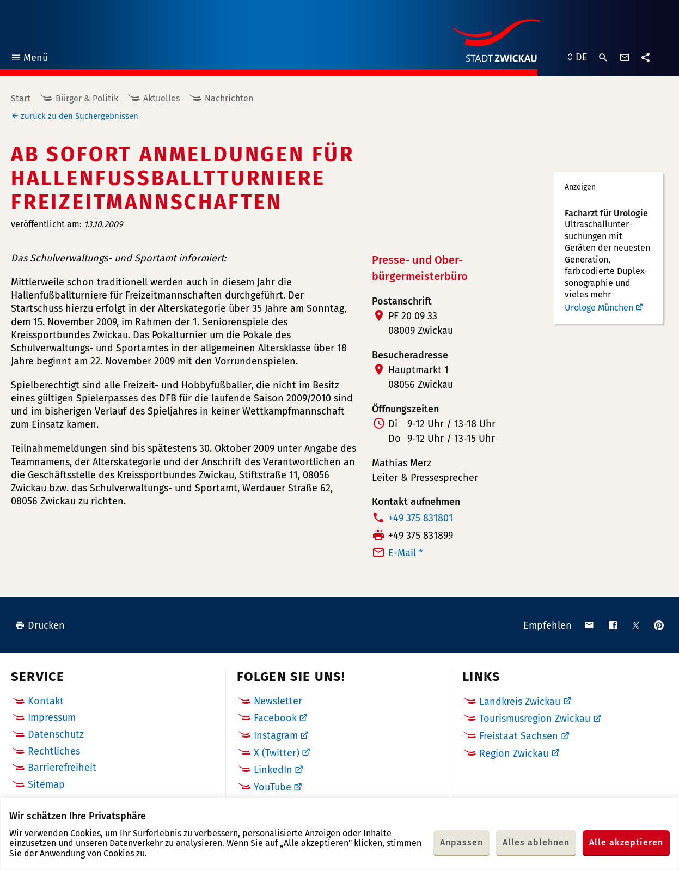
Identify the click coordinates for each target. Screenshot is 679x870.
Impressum (52, 717)
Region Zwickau (513, 753)
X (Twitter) (276, 753)
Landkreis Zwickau (519, 702)
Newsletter (278, 701)
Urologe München (599, 307)
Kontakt (46, 701)
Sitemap (46, 784)
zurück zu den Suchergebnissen (79, 116)
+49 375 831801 (420, 518)
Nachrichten (229, 98)
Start (20, 98)
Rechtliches (54, 751)
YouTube (272, 787)
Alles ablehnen (536, 842)
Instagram (276, 735)
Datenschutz (56, 734)
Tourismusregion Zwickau (534, 719)
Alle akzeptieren (626, 842)
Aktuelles (161, 98)
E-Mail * (405, 553)
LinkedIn (273, 770)
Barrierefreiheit (62, 768)
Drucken (40, 625)
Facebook (275, 718)
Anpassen (461, 842)
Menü (29, 59)
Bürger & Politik (87, 98)
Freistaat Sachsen (518, 736)
